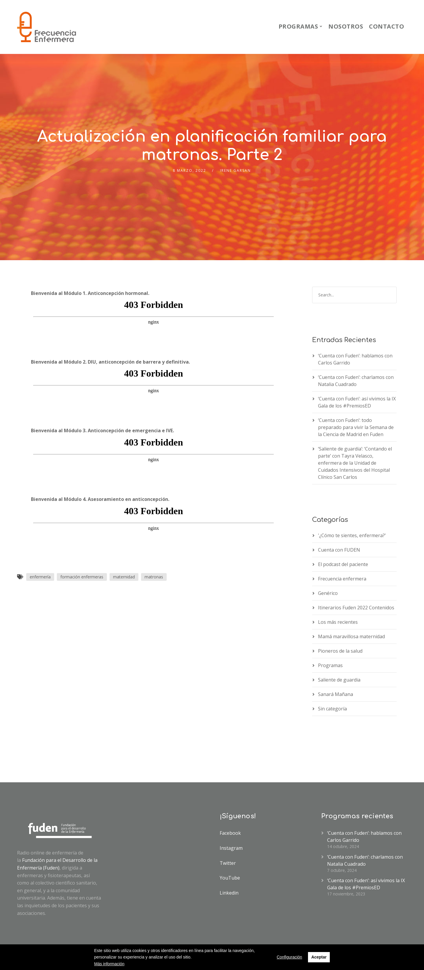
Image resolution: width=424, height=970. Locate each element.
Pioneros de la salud (340, 651)
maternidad (124, 577)
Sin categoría (332, 708)
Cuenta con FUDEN (339, 550)
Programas (298, 26)
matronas (154, 577)
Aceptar (319, 957)
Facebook (230, 833)
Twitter (228, 863)
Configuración (289, 957)
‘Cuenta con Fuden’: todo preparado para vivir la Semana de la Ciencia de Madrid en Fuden (356, 427)
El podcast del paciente (343, 564)
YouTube (230, 878)
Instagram (231, 848)
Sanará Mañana (335, 694)
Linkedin (229, 893)
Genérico (328, 593)
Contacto (386, 26)
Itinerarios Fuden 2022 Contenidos (356, 607)
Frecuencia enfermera (342, 578)
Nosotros (345, 26)
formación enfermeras (81, 577)
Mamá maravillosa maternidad (351, 636)
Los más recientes (338, 622)
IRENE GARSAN (235, 170)
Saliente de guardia (339, 680)
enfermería (40, 577)
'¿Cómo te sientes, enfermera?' (352, 535)
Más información (109, 963)
